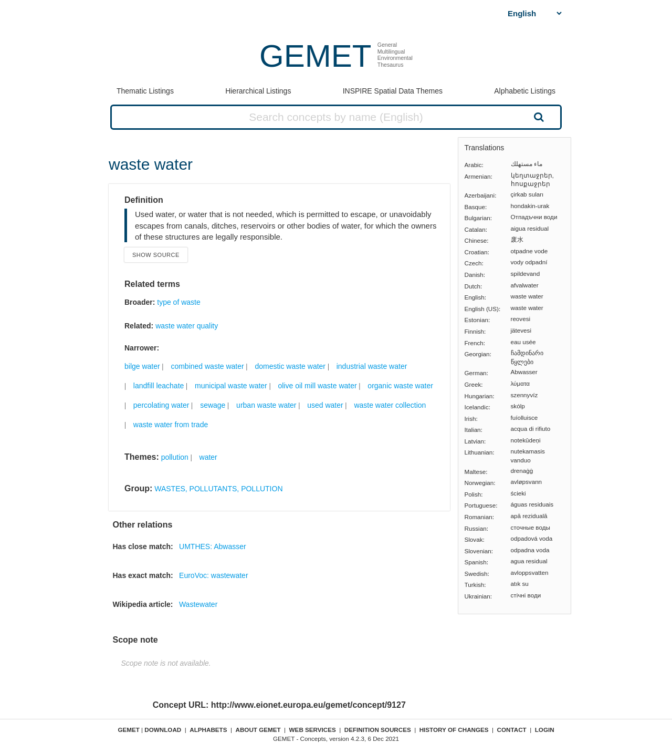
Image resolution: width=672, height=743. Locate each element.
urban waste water (266, 405)
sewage (212, 405)
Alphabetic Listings (524, 91)
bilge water (142, 366)
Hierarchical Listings (258, 91)
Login (544, 729)
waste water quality (186, 326)
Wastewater (198, 604)
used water (325, 405)
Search (537, 116)
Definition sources (377, 729)
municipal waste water (231, 385)
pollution (174, 457)
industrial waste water (372, 366)
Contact (512, 729)
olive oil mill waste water (317, 385)
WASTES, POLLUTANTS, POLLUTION (218, 488)
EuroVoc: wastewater (213, 575)
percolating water (161, 405)
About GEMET (258, 729)
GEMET (315, 55)
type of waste (179, 302)
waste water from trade (170, 424)
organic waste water (400, 385)
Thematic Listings (145, 91)
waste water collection (390, 405)
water (208, 457)
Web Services (312, 729)
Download (162, 729)
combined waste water (207, 366)
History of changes (454, 729)
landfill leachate (158, 385)
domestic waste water (290, 366)
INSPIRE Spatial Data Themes (393, 91)
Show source (156, 255)
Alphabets (208, 729)
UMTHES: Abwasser (212, 546)
